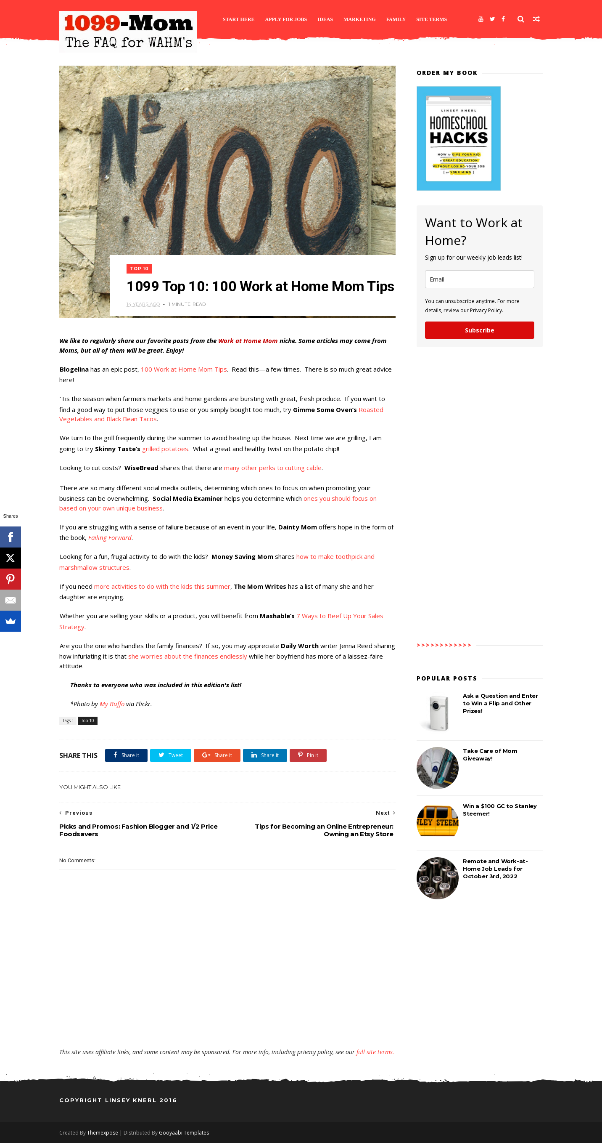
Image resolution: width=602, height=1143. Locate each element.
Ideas (325, 19)
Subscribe (479, 330)
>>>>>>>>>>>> (444, 645)
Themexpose (102, 1132)
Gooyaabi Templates (184, 1132)
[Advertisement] (227, 1023)
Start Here (239, 19)
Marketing (359, 19)
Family (396, 19)
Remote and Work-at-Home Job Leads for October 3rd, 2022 (495, 869)
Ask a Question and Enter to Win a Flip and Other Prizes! (500, 703)
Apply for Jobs (286, 19)
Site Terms (431, 19)
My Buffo (112, 703)
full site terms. (375, 1052)
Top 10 (139, 268)
